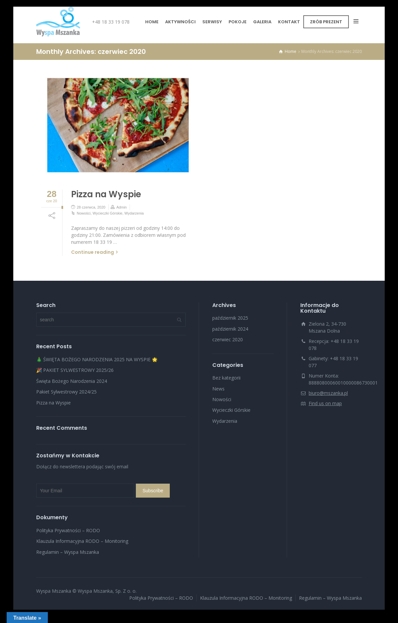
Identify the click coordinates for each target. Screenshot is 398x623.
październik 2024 (230, 329)
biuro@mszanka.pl (328, 393)
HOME (151, 22)
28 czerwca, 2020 (91, 207)
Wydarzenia (134, 213)
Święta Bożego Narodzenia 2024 (71, 381)
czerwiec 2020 (227, 339)
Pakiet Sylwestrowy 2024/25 (66, 392)
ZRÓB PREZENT (326, 22)
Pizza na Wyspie (106, 194)
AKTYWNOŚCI (180, 22)
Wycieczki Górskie (108, 213)
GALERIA (262, 22)
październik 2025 (230, 318)
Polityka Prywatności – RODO (68, 530)
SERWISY (212, 22)
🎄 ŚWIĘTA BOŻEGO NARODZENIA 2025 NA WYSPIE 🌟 (96, 359)
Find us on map (325, 403)
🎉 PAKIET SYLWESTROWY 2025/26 (75, 370)
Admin (121, 207)
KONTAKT (289, 22)
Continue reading (92, 252)
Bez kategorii (226, 378)
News (218, 389)
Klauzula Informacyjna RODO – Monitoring (82, 541)
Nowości (84, 213)
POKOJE (238, 22)
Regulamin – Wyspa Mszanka (67, 552)
